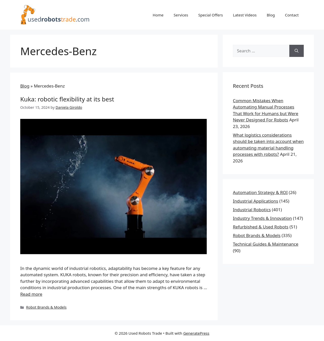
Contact (292, 14)
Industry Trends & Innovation (262, 218)
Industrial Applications (255, 201)
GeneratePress (196, 333)
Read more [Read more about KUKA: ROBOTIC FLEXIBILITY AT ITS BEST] (31, 294)
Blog (271, 14)
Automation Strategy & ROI (260, 192)
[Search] (296, 51)
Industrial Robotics (252, 209)
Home (158, 14)
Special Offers (210, 14)
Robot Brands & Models (46, 307)
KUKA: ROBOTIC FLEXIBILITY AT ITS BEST (67, 99)
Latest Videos (244, 14)
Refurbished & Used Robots (260, 227)
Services (181, 14)
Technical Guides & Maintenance (265, 244)
